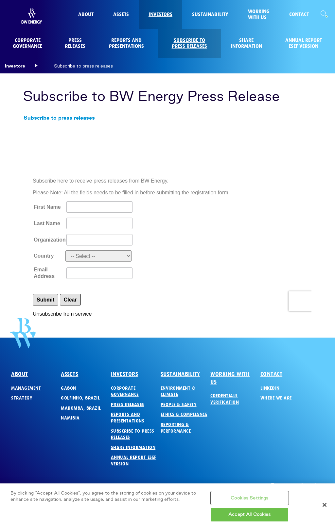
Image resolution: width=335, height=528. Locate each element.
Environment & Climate (178, 391)
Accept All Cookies (249, 514)
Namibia (70, 418)
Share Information (133, 447)
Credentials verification (224, 399)
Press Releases (127, 404)
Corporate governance (125, 391)
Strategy (21, 398)
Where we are (276, 398)
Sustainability (180, 374)
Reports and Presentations (128, 418)
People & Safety (179, 404)
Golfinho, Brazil (80, 398)
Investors (124, 374)
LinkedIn (270, 388)
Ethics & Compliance (184, 414)
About (19, 374)
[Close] (324, 505)
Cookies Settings (249, 498)
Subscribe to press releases (59, 117)
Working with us (230, 378)
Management (26, 388)
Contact (271, 374)
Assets (69, 374)
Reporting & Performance (176, 428)
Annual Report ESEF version (133, 461)
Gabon (68, 388)
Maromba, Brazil (81, 408)
